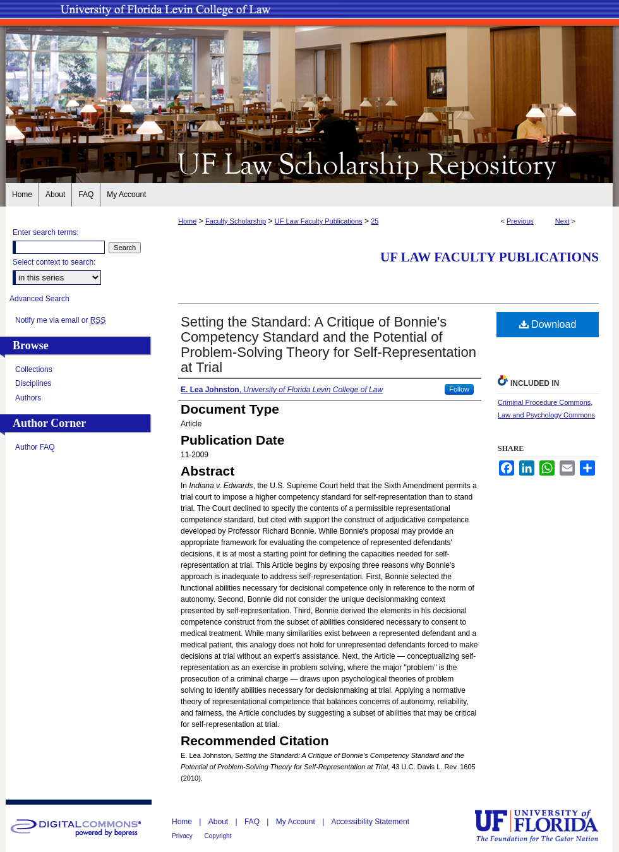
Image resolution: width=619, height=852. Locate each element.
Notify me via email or (60, 320)
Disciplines (33, 383)
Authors (28, 397)
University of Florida (545, 826)
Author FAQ (35, 447)
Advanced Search (39, 298)
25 (374, 221)
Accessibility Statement (370, 821)
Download (548, 324)
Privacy (183, 835)
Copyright (218, 835)
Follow (459, 389)
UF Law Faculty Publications (319, 221)
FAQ (252, 821)
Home (187, 221)
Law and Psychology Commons (546, 415)
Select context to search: (54, 262)
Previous (520, 221)
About (219, 821)
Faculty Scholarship (235, 221)
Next (562, 221)
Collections (33, 369)
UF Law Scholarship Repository (309, 163)
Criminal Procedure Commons (544, 402)
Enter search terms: (46, 232)
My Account (296, 821)
